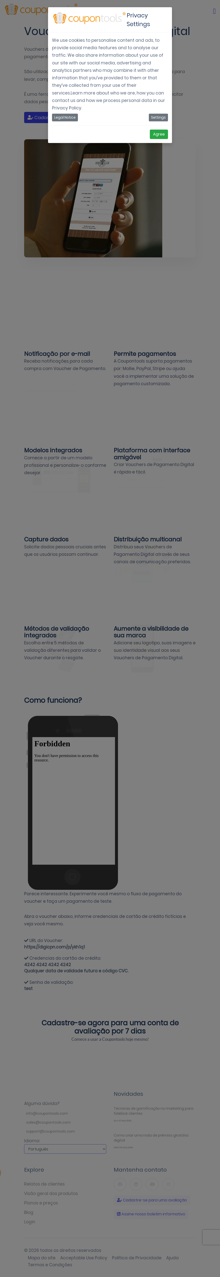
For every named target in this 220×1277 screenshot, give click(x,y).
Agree (159, 134)
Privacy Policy (66, 108)
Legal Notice (65, 117)
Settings (158, 117)
